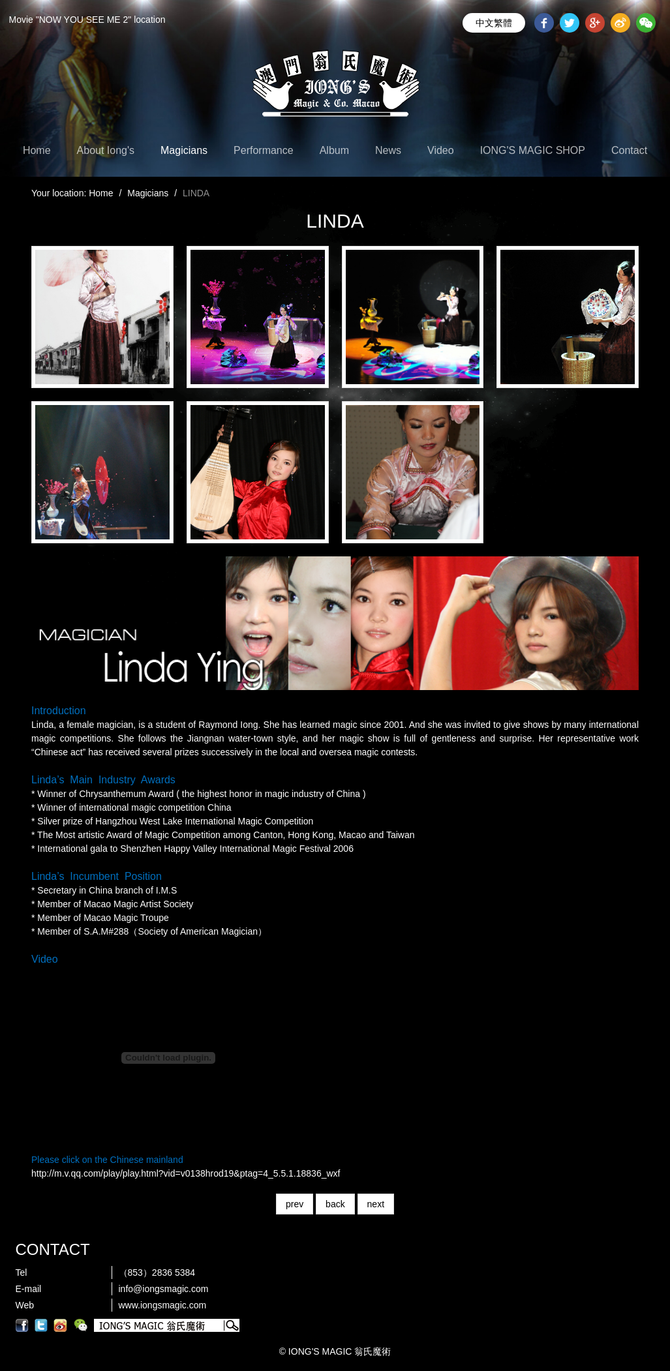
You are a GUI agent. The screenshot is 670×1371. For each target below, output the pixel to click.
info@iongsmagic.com (164, 1289)
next (375, 1204)
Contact (629, 150)
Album (334, 150)
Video (440, 150)
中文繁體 (494, 23)
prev (294, 1204)
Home (37, 150)
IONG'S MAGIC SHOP (532, 150)
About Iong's (105, 150)
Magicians (183, 150)
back (335, 1204)
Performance (264, 150)
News (388, 150)
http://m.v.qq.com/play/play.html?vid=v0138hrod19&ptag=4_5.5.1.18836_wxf (185, 1173)
